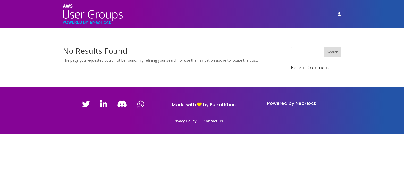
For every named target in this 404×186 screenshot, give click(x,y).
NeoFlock (306, 103)
